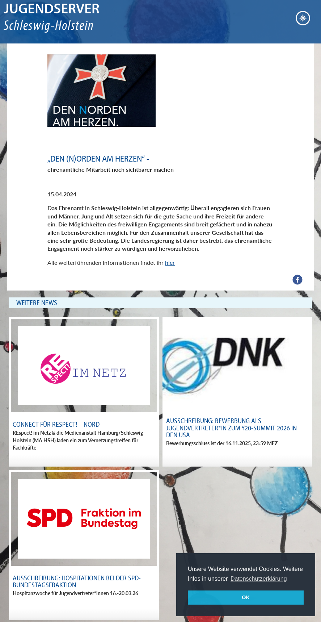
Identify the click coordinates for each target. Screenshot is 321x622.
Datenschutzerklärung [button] (259, 579)
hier (170, 262)
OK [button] (246, 597)
